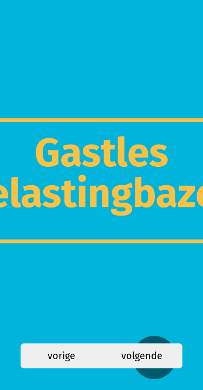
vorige (61, 356)
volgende (141, 356)
